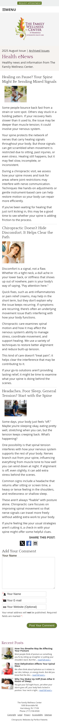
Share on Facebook (29, 543)
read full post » (44, 659)
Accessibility (37, 715)
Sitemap (48, 715)
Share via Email (35, 543)
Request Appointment (30, 3)
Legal (20, 715)
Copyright (11, 715)
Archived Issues (39, 51)
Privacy (27, 715)
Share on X (22, 543)
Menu (9, 9)
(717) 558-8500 (32, 711)
